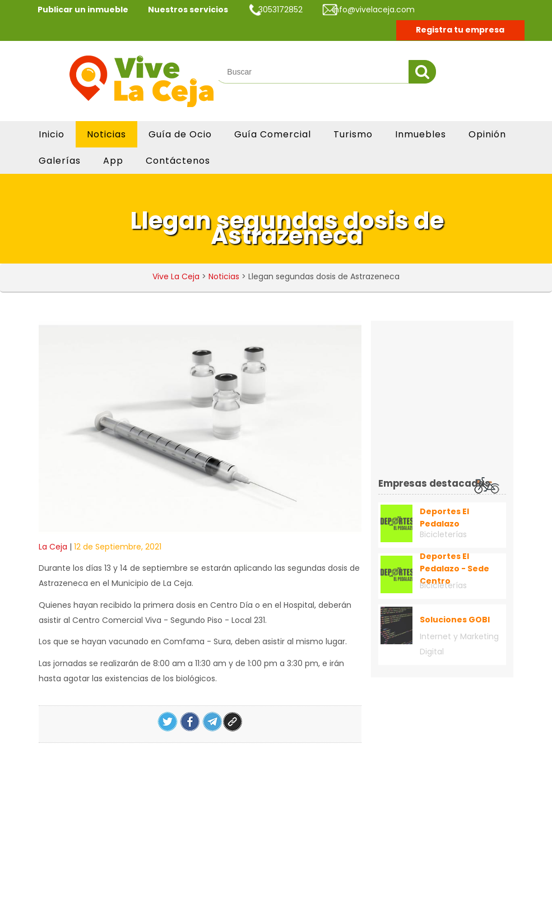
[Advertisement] (465, 398)
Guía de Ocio (180, 134)
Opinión (487, 134)
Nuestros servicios (188, 9)
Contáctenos (178, 160)
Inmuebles (420, 134)
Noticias (106, 134)
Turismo (353, 134)
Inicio (51, 134)
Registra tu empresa (460, 29)
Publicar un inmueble (83, 9)
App (113, 160)
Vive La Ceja (176, 276)
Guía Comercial (272, 134)
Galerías (60, 160)
